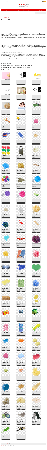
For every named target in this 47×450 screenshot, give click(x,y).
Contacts (40, 10)
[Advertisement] (8, 27)
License (29, 10)
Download (6, 84)
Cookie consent (12, 443)
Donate (18, 10)
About (6, 10)
